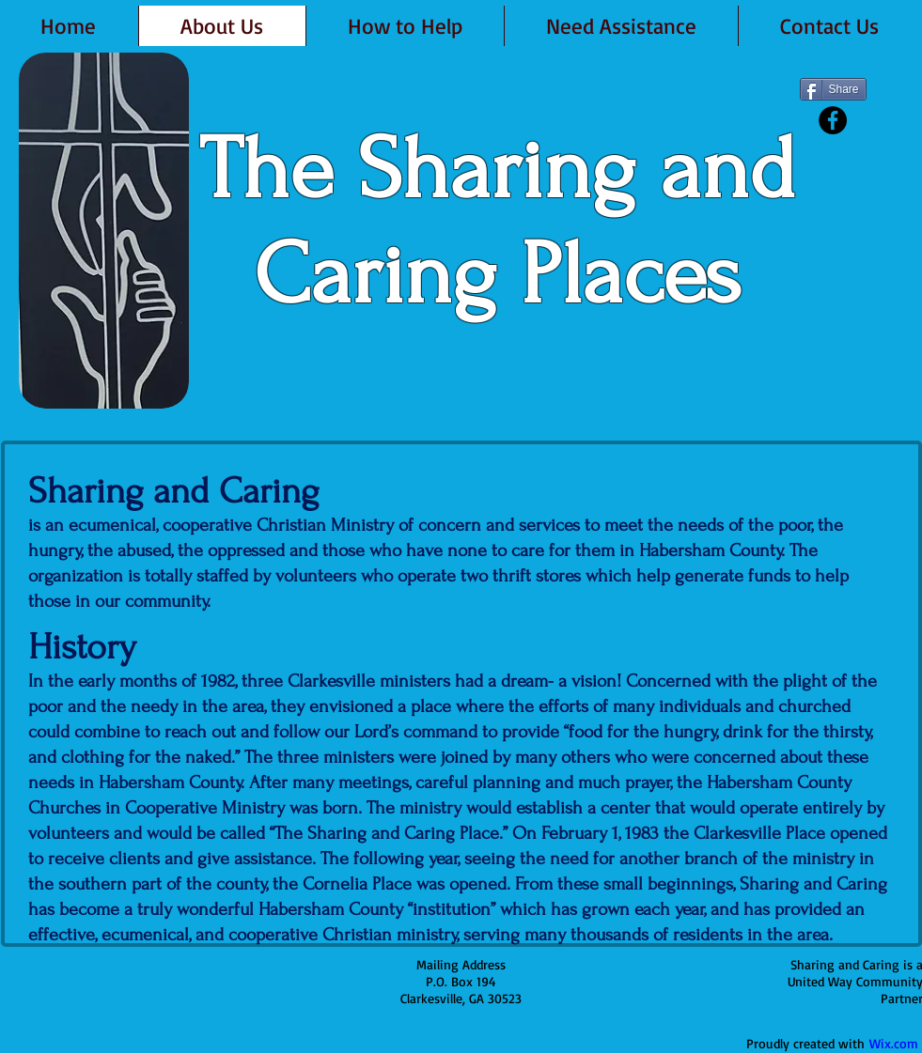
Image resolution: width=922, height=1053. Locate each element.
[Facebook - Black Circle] (833, 120)
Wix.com (893, 1043)
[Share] (833, 89)
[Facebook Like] (836, 148)
